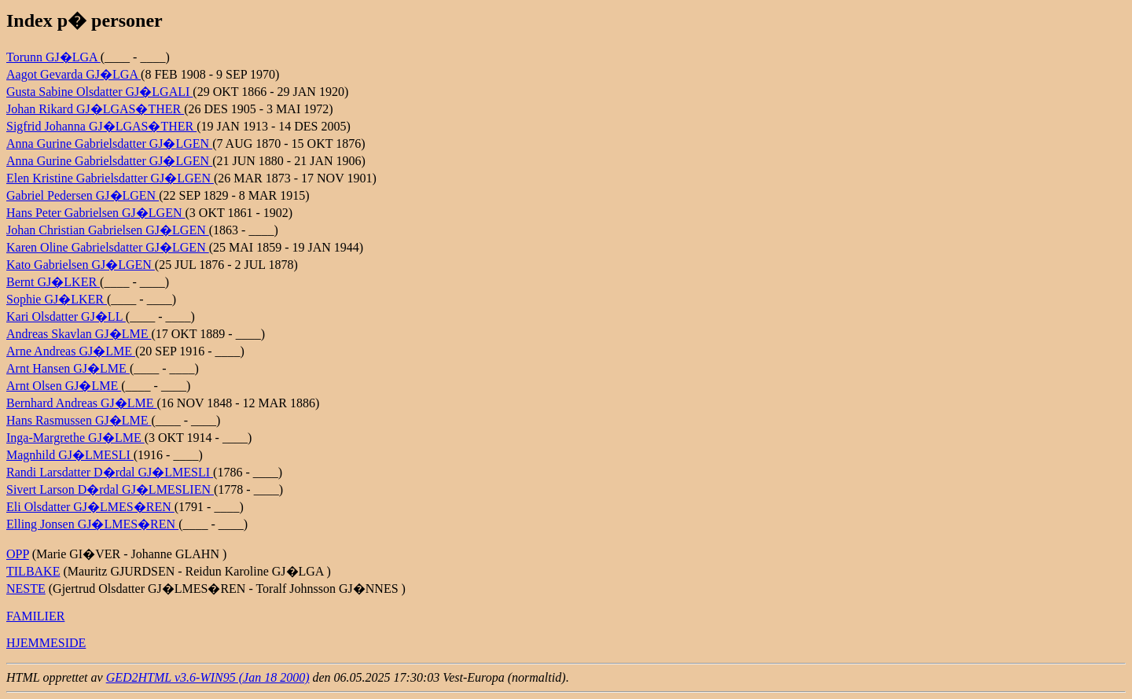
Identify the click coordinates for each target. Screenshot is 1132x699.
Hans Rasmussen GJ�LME (78, 420)
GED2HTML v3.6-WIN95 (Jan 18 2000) (208, 677)
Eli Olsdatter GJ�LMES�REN (90, 506)
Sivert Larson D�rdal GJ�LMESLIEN (110, 489)
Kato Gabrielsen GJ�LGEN (80, 264)
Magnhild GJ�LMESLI (70, 455)
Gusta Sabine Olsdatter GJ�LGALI (99, 91)
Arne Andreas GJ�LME (70, 351)
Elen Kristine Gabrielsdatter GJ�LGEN (110, 178)
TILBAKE (33, 571)
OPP (17, 554)
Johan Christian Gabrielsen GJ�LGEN (107, 230)
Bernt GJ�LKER (53, 282)
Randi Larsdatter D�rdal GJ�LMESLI (109, 472)
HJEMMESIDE (46, 642)
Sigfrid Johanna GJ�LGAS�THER (101, 126)
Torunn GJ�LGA (53, 57)
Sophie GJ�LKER (56, 299)
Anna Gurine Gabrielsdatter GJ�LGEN (109, 143)
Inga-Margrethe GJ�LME (75, 437)
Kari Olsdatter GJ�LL (66, 316)
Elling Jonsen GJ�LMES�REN (92, 524)
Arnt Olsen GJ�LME (63, 385)
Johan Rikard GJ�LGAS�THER (95, 109)
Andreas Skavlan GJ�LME (78, 333)
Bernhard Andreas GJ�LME (81, 403)
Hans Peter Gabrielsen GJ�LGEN (96, 212)
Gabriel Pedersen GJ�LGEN (82, 195)
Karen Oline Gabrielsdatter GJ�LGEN (107, 247)
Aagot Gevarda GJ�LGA (73, 74)
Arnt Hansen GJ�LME (68, 368)
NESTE (26, 588)
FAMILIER (35, 616)
